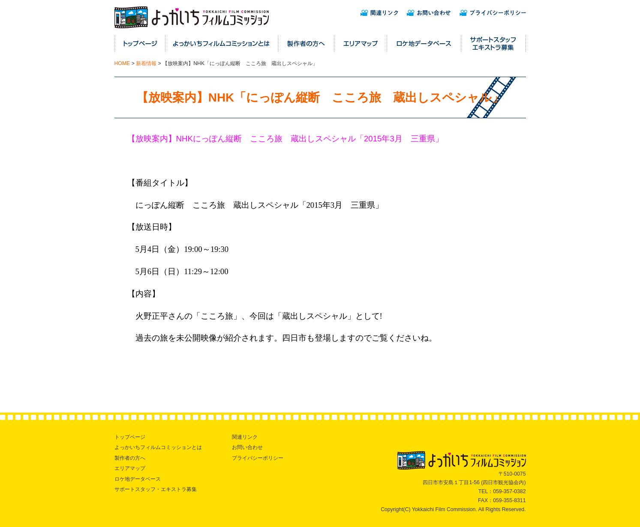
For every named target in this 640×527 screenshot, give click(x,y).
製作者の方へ (129, 458)
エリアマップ (129, 468)
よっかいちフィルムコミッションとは (158, 447)
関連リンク (245, 437)
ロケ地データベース (137, 479)
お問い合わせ (247, 447)
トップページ (129, 437)
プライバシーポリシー (257, 458)
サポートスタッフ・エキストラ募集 (155, 489)
